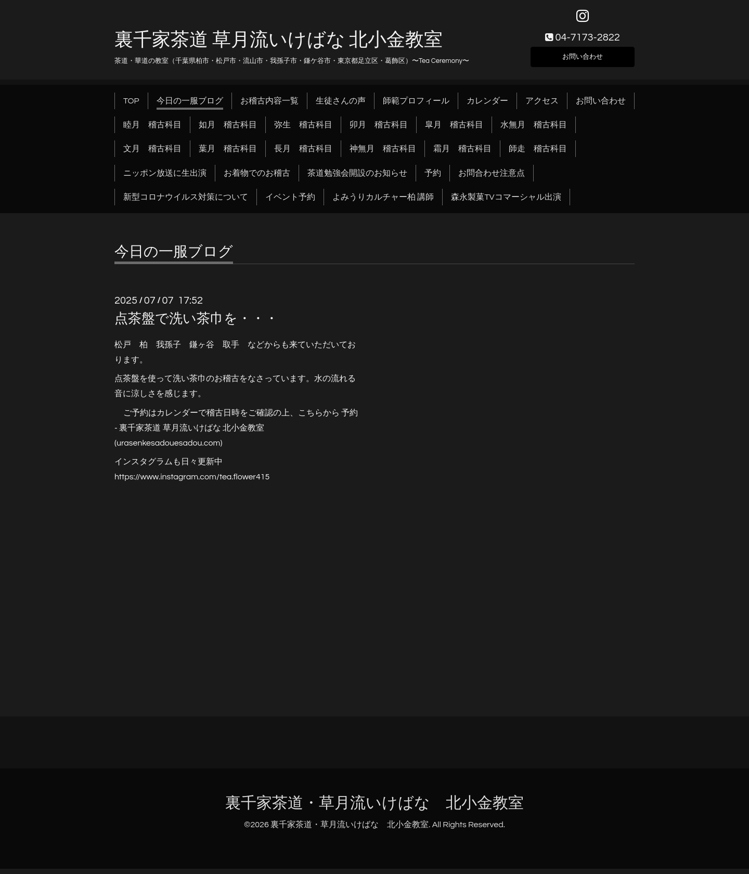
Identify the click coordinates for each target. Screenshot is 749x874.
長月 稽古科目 (303, 154)
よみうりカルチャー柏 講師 (383, 203)
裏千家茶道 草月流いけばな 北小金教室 (278, 45)
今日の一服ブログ (190, 106)
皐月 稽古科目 (454, 130)
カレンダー (487, 106)
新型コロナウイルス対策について (185, 203)
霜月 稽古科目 (462, 154)
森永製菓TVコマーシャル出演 (506, 203)
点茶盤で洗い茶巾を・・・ (196, 324)
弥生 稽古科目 (303, 130)
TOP (131, 106)
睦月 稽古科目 (152, 130)
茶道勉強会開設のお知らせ (357, 178)
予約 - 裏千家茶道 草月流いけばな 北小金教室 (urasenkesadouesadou (236, 433)
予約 (432, 178)
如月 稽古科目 (228, 130)
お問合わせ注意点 (491, 178)
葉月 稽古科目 (228, 154)
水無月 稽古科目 (533, 130)
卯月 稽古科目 (379, 130)
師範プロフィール (416, 106)
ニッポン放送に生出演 (164, 178)
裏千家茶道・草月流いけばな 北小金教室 (374, 808)
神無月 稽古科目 (383, 154)
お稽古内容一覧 (269, 106)
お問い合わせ (583, 60)
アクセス (542, 106)
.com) (212, 448)
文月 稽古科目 (152, 154)
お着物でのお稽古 (257, 178)
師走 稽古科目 (538, 154)
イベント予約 (290, 203)
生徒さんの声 (341, 106)
